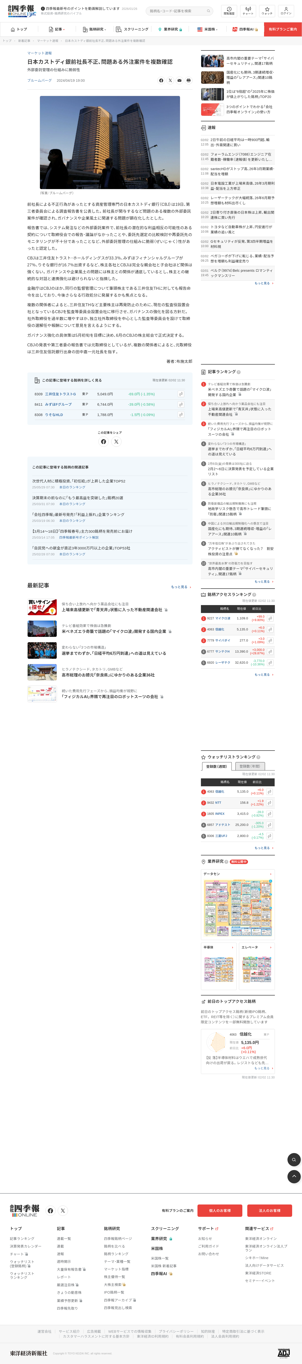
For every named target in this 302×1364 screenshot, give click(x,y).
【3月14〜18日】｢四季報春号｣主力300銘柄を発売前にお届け (82, 531)
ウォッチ (267, 11)
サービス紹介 (69, 1331)
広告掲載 (94, 1331)
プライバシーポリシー (176, 1331)
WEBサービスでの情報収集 (130, 1331)
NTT (218, 802)
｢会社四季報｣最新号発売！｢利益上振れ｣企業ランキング (78, 515)
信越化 (219, 629)
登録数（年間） (250, 766)
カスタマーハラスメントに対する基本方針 (96, 1336)
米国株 (207, 29)
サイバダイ (222, 640)
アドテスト (223, 825)
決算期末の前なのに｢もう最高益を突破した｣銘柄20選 (77, 498)
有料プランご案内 (283, 29)
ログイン (286, 11)
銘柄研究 (94, 29)
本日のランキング (72, 487)
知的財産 (208, 1331)
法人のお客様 (270, 1211)
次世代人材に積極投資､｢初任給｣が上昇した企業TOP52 (78, 481)
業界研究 (170, 29)
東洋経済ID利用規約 (153, 1336)
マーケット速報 (47, 41)
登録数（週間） (216, 767)
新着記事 (24, 41)
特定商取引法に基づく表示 (243, 1331)
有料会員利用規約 (190, 1336)
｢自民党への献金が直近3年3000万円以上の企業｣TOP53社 (81, 548)
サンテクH (222, 651)
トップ (19, 29)
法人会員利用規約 (225, 1336)
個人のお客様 (220, 1211)
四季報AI (245, 29)
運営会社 (44, 1331)
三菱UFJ (221, 836)
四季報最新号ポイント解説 (79, 537)
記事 (57, 29)
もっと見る (179, 587)
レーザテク (222, 662)
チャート (248, 11)
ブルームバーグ (39, 80)
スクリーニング (132, 29)
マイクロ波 (222, 618)
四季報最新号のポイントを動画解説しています (83, 9)
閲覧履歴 (229, 11)
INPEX (220, 814)
